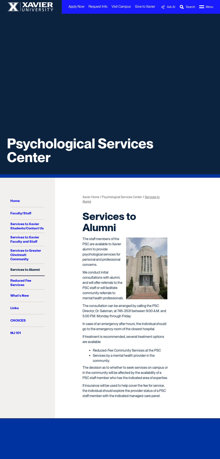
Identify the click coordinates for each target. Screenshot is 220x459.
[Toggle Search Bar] (187, 7)
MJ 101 (15, 333)
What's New (19, 295)
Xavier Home (90, 197)
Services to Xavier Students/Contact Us (27, 226)
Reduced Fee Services (20, 282)
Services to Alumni (25, 270)
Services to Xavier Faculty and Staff (24, 239)
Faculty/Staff (20, 213)
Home (15, 201)
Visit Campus (121, 7)
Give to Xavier (145, 7)
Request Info (98, 7)
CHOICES (18, 320)
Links (14, 308)
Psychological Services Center (80, 150)
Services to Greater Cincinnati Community (25, 254)
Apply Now (76, 7)
